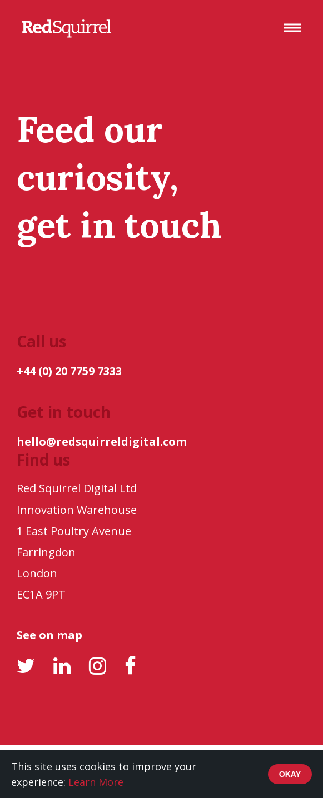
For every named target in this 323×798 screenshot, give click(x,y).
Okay (290, 774)
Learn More (95, 782)
